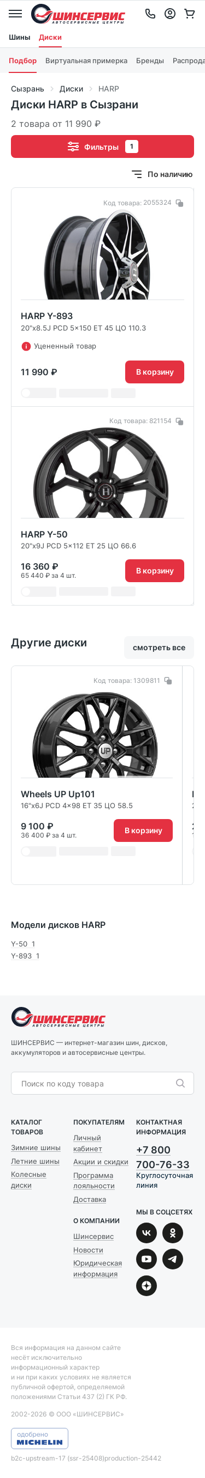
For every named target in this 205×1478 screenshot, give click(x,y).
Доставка (89, 1199)
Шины (19, 37)
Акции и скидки (100, 1161)
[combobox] (97, 1083)
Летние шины (35, 1161)
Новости (88, 1249)
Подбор (23, 60)
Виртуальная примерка (86, 60)
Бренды (150, 60)
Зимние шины (36, 1147)
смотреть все (159, 647)
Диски (50, 37)
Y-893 (25, 955)
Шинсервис (78, 13)
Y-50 (23, 943)
